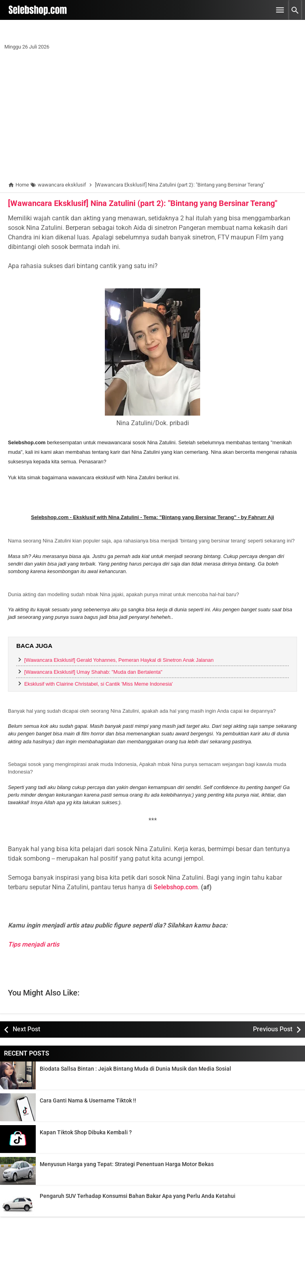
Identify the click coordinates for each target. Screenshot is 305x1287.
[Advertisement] (152, 117)
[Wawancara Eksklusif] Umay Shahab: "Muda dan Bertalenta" (93, 672)
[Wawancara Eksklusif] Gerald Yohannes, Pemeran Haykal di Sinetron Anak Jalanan (119, 660)
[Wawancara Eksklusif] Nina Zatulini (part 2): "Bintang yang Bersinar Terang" (142, 203)
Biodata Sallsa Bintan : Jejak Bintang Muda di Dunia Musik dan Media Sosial (135, 1068)
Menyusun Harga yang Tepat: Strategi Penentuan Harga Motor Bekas (127, 1164)
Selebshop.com (176, 887)
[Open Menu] (280, 10)
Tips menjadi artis (33, 944)
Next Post (26, 1029)
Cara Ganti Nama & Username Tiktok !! (88, 1100)
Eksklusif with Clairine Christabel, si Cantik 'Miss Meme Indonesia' (98, 684)
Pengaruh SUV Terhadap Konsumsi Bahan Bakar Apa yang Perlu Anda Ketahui (138, 1196)
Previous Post (272, 1029)
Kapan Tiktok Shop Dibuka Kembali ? (86, 1132)
